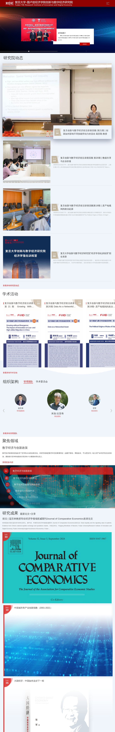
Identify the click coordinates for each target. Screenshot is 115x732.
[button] (29, 51)
